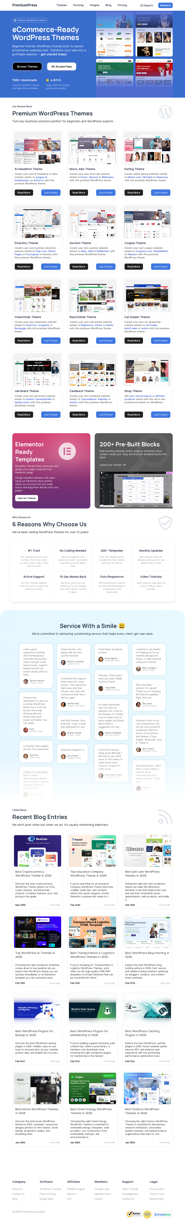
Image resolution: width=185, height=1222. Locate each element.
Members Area (103, 1193)
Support (148, 5)
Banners (71, 1193)
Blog (108, 5)
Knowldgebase (130, 1193)
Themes (61, 5)
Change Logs (102, 1189)
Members (165, 5)
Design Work (46, 1198)
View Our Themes (27, 498)
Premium (24, 5)
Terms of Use (157, 1193)
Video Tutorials (130, 1189)
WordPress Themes (50, 1189)
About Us (17, 1189)
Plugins (94, 5)
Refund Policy (157, 1198)
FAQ (69, 1198)
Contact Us (18, 1193)
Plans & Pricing (48, 1193)
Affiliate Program (76, 1189)
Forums (99, 1198)
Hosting (78, 5)
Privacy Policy (157, 1189)
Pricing (122, 5)
